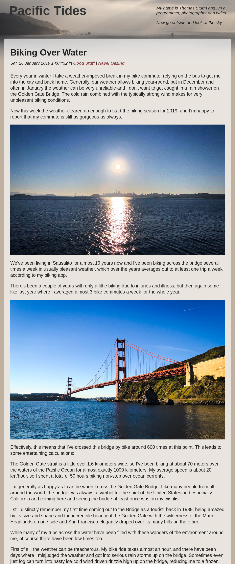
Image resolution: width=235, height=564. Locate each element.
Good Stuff (84, 63)
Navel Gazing (111, 63)
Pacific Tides (48, 10)
